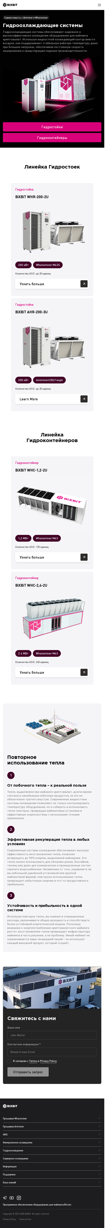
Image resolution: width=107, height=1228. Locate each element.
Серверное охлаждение (15, 1158)
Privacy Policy (48, 1061)
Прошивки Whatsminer (15, 1118)
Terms (33, 1061)
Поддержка (9, 1174)
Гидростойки (52, 127)
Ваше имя (13, 1027)
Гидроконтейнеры (52, 137)
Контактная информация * (24, 1044)
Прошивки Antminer (13, 1126)
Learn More (54, 398)
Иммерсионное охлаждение (17, 1142)
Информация (10, 1166)
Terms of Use (25, 1219)
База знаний (9, 1182)
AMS (5, 1134)
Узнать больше (54, 283)
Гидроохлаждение (13, 1150)
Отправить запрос (28, 1072)
